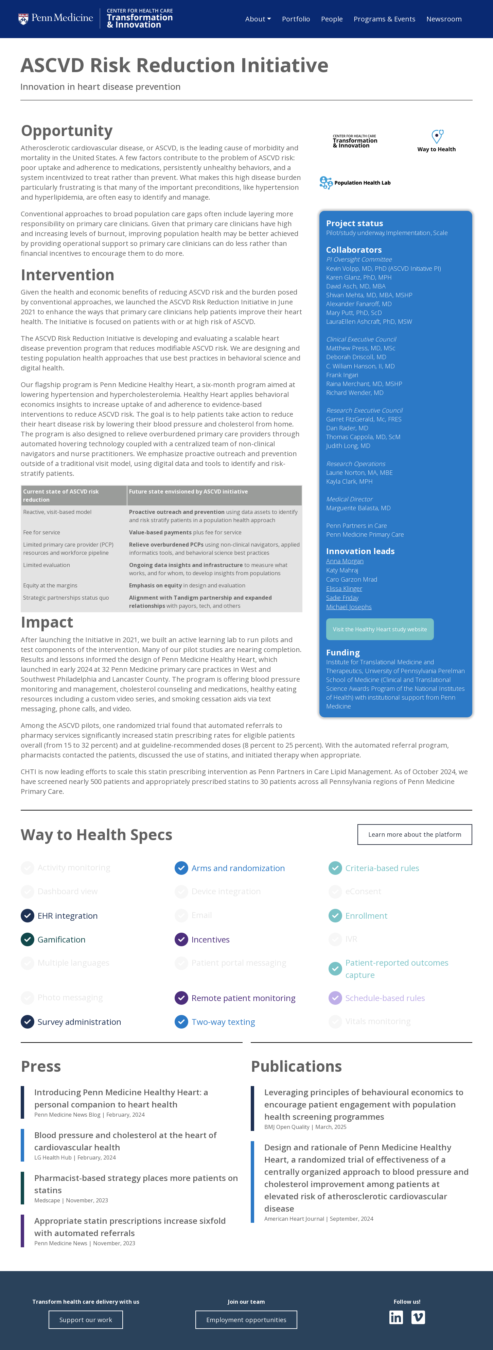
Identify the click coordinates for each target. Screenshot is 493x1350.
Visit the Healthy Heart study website (380, 629)
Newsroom (444, 18)
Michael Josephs (349, 607)
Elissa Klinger (344, 588)
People (332, 18)
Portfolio (296, 18)
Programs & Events (385, 18)
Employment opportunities (246, 1320)
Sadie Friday (342, 598)
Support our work (85, 1320)
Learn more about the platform (414, 834)
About (255, 18)
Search (472, 20)
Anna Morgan (345, 561)
